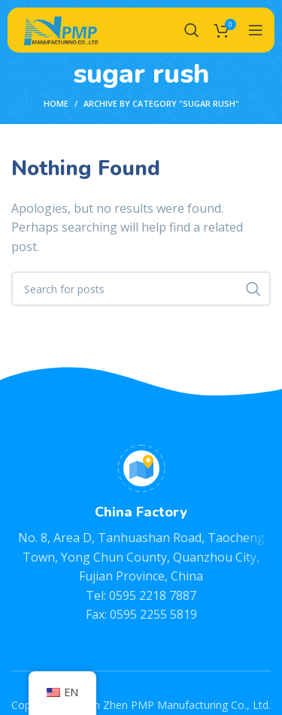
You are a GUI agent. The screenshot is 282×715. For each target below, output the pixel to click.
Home (56, 103)
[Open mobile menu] (256, 30)
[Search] (192, 30)
